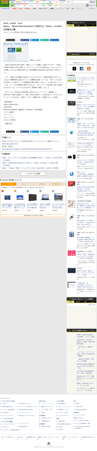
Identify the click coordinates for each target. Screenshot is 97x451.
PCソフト (25, 184)
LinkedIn (56, 40)
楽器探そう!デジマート (47, 406)
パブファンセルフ (80, 415)
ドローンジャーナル (7, 415)
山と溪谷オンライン (46, 418)
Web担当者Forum (7, 406)
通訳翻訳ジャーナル (63, 409)
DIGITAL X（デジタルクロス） (27, 415)
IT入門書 (41, 184)
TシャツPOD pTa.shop (82, 420)
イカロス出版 (60, 401)
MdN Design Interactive (64, 424)
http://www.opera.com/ (10, 144)
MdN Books (61, 421)
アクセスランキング (78, 23)
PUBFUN (76, 412)
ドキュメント (60, 8)
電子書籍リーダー (57, 184)
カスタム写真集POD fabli (83, 423)
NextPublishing (23, 426)
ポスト (11, 40)
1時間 (70, 25)
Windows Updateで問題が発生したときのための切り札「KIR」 (85, 366)
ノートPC (9, 184)
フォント (79, 8)
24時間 (78, 25)
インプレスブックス (24, 423)
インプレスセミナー (24, 412)
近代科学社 (42, 424)
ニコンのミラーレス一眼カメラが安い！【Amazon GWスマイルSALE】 (86, 162)
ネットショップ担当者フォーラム (28, 406)
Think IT (4, 403)
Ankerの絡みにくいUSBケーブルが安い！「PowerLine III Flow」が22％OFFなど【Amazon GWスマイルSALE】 (86, 224)
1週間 (85, 25)
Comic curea (79, 406)
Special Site (75, 54)
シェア (26, 40)
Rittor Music (42, 401)
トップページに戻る (33, 173)
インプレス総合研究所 (8, 409)
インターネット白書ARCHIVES (10, 430)
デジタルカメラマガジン (9, 424)
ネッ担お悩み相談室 (7, 418)
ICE (75, 401)
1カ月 (92, 25)
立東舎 (43, 412)
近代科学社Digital (45, 426)
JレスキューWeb (62, 412)
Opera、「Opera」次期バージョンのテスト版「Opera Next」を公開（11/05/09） (31, 168)
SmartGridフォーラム (25, 403)
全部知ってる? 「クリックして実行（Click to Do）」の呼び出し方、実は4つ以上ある (86, 125)
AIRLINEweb (61, 403)
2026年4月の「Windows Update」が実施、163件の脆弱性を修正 (86, 342)
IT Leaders (5, 412)
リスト (17, 40)
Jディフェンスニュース (64, 406)
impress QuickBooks (81, 409)
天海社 (77, 403)
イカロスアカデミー (63, 415)
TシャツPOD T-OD (46, 409)
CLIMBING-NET (45, 421)
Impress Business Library (26, 409)
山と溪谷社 (42, 415)
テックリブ (59, 427)
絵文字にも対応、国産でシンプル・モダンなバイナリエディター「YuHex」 (86, 273)
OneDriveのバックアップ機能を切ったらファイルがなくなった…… (86, 378)
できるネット (6, 427)
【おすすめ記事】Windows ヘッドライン (83, 330)
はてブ (36, 40)
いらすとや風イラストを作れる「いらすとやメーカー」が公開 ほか (86, 80)
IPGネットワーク (78, 418)
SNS (67, 8)
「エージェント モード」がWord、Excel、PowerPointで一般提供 (86, 354)
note (46, 40)
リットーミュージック (47, 403)
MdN (57, 418)
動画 (73, 8)
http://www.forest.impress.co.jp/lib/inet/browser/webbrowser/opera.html (26, 149)
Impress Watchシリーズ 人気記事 (82, 299)
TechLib (60, 429)
